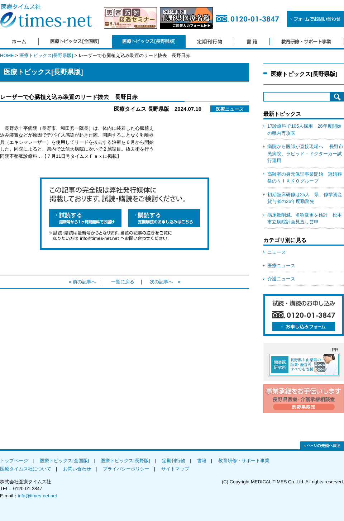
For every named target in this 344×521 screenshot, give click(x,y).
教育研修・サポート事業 (243, 460)
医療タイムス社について (25, 469)
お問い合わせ (77, 469)
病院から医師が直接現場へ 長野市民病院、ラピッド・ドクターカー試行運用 (305, 153)
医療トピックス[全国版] (64, 460)
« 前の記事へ (82, 281)
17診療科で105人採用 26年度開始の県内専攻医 (304, 129)
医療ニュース (281, 265)
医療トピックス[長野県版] (46, 55)
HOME (7, 55)
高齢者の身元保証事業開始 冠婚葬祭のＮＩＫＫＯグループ (304, 177)
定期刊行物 (173, 460)
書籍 (201, 460)
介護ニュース (281, 278)
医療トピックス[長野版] (125, 460)
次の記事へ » (165, 281)
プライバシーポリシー (126, 469)
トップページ (14, 460)
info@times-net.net (37, 495)
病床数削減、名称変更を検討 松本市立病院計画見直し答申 (304, 218)
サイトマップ (175, 469)
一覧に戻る (122, 281)
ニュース (276, 252)
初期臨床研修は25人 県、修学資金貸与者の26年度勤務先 (304, 198)
